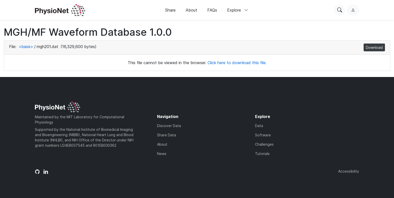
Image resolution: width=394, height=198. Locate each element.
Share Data (166, 135)
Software (263, 135)
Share (170, 10)
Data (259, 126)
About (191, 10)
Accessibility (348, 171)
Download (374, 47)
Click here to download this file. (237, 62)
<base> (26, 46)
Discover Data (169, 126)
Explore (237, 10)
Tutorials (262, 153)
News (161, 153)
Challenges (264, 144)
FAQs (212, 10)
